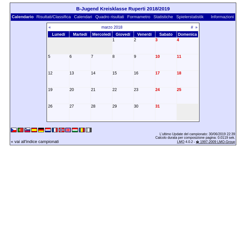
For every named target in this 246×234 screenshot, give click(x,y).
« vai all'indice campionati (35, 141)
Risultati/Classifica (53, 16)
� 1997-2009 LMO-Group (215, 142)
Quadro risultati (109, 16)
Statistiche (163, 16)
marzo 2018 (112, 27)
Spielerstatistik (190, 16)
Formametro (138, 16)
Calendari (83, 16)
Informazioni (222, 16)
